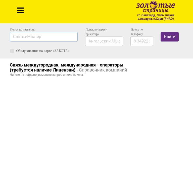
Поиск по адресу (97, 32)
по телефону (137, 32)
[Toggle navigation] (20, 10)
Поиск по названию (22, 29)
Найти (169, 36)
